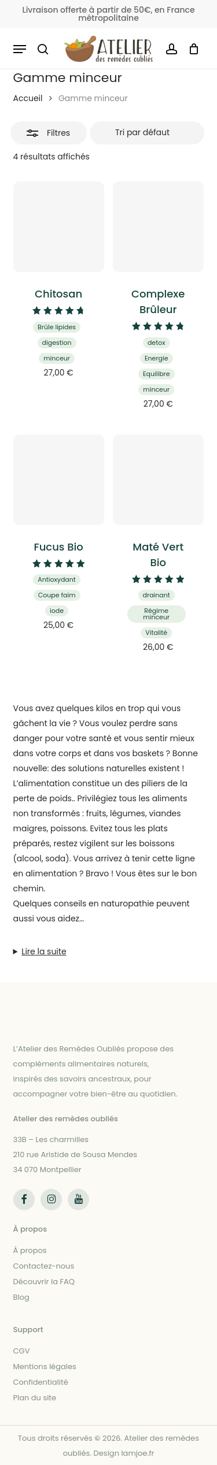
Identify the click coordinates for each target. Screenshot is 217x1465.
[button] (19, 49)
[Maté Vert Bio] (158, 479)
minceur (56, 358)
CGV (21, 1350)
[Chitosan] (58, 226)
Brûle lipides (57, 327)
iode (57, 610)
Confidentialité (40, 1382)
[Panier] (191, 49)
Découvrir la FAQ (44, 1281)
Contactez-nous (44, 1266)
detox (156, 342)
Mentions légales (44, 1366)
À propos (30, 1250)
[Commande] (147, 132)
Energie (156, 358)
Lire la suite (43, 951)
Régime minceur (156, 614)
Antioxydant (57, 579)
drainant (156, 595)
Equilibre (156, 373)
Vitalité (156, 632)
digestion (57, 342)
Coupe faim (57, 595)
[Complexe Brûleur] (158, 226)
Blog (21, 1297)
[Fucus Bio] (58, 479)
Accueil (28, 98)
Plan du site (35, 1397)
